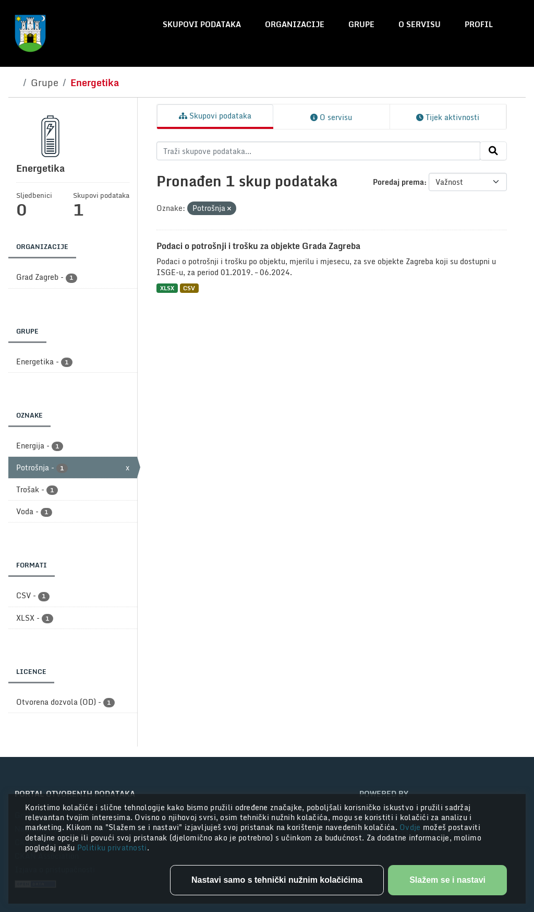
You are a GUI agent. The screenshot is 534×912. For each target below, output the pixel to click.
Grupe (361, 24)
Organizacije (294, 24)
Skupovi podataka (202, 24)
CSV (189, 287)
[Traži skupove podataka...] (318, 150)
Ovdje (411, 827)
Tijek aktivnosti (447, 117)
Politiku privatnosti (112, 848)
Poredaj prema (398, 182)
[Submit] (493, 150)
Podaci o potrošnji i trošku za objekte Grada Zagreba (258, 246)
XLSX (167, 287)
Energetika (94, 82)
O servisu (419, 24)
